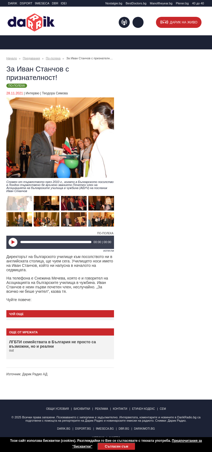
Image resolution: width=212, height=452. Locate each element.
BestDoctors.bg (136, 3)
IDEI (64, 3)
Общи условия (57, 408)
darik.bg (63, 428)
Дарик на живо (183, 22)
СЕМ (163, 408)
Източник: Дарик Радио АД (26, 374)
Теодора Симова (55, 93)
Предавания (31, 58)
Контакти (120, 408)
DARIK (12, 3)
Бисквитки (82, 408)
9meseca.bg (105, 428)
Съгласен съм (116, 446)
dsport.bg (83, 428)
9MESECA (42, 3)
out (11, 350)
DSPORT (26, 3)
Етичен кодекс (143, 408)
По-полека (53, 58)
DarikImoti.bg (144, 428)
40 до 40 (198, 3)
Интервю (32, 93)
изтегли (108, 250)
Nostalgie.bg (113, 3)
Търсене (138, 22)
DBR (55, 3)
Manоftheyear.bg (161, 3)
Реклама (101, 408)
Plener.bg (182, 3)
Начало (11, 58)
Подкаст (124, 22)
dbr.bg (124, 428)
